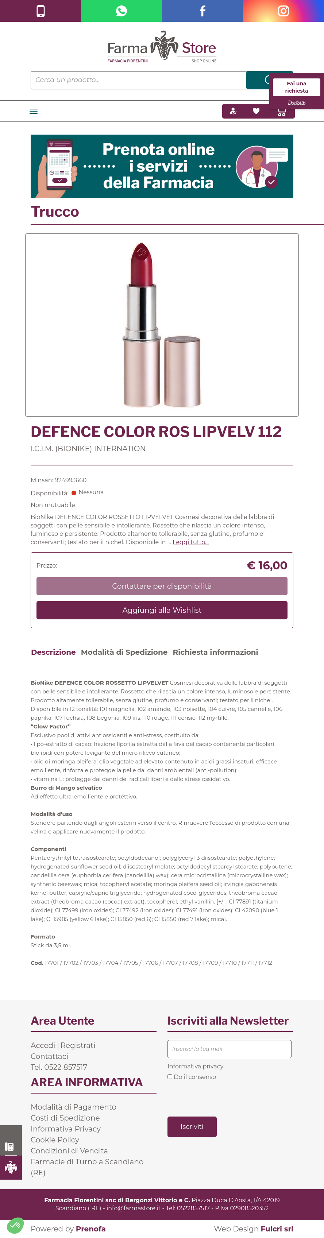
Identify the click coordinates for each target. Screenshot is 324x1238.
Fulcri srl (277, 1229)
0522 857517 (11, 1147)
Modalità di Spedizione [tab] (124, 652)
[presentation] (222, 1098)
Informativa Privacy (66, 1129)
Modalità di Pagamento (73, 1107)
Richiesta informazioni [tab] (215, 652)
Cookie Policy (55, 1140)
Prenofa (91, 1229)
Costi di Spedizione (65, 1118)
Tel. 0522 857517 (59, 1067)
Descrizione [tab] (53, 652)
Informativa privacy (195, 1066)
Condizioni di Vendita (69, 1150)
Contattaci (49, 1056)
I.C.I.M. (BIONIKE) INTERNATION (88, 448)
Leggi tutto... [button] (191, 542)
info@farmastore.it (134, 1208)
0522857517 (193, 1208)
